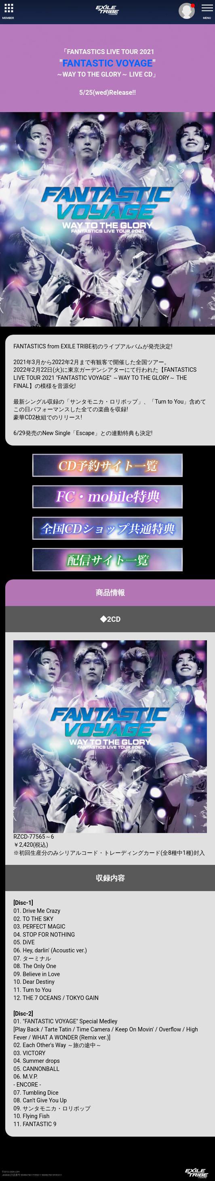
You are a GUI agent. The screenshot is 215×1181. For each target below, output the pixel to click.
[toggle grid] (8, 8)
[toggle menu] (207, 8)
